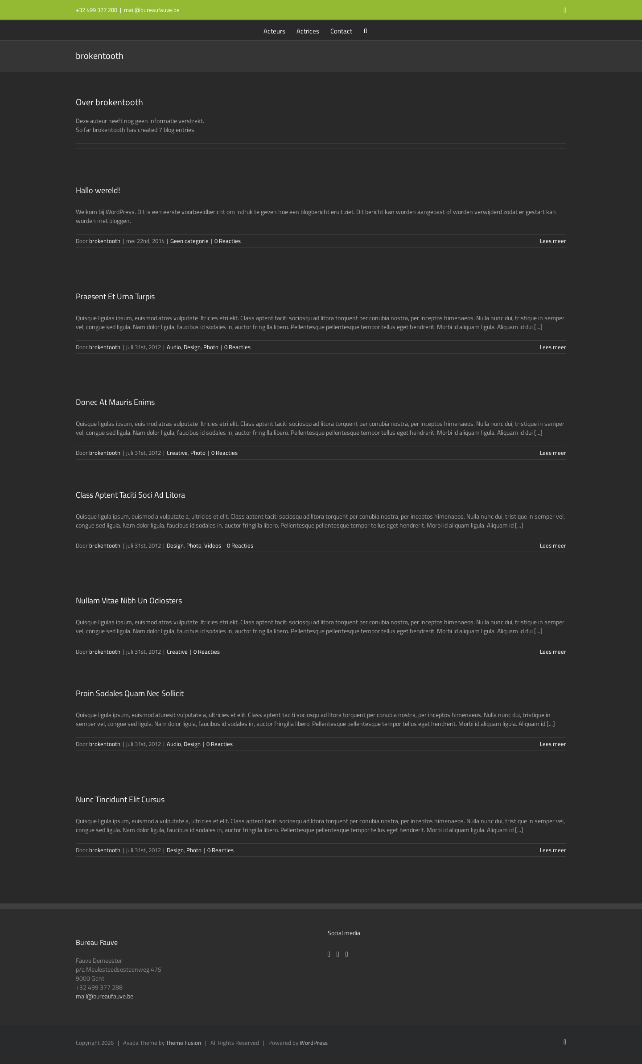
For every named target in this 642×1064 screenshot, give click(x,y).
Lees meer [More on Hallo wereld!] (553, 240)
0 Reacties (227, 240)
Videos (212, 545)
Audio (174, 346)
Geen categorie (189, 240)
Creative (177, 452)
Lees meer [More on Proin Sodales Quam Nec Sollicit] (553, 743)
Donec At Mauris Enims (115, 402)
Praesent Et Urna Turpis (115, 296)
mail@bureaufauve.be (152, 9)
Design (192, 346)
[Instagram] (338, 954)
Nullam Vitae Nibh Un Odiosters (129, 600)
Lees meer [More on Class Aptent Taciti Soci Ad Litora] (553, 545)
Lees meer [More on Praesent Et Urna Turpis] (553, 346)
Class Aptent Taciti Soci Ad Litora (130, 495)
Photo (210, 346)
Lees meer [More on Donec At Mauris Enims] (553, 452)
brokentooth (104, 240)
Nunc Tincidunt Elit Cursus (120, 799)
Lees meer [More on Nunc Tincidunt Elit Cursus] (553, 849)
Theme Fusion (183, 1042)
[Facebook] (329, 954)
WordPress (314, 1042)
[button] (365, 30)
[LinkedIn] (347, 954)
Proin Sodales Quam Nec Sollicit (130, 693)
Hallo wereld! (98, 190)
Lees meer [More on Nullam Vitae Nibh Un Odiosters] (553, 651)
